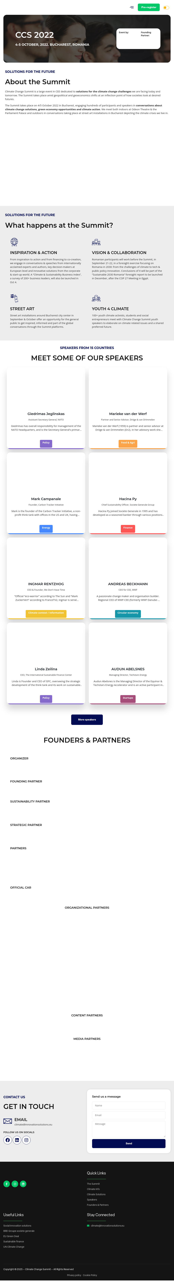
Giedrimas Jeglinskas (46, 415)
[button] (131, 7)
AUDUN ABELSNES (128, 671)
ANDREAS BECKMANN (128, 585)
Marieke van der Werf (128, 415)
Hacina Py (128, 500)
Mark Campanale (46, 500)
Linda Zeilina (46, 671)
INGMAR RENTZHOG (46, 585)
